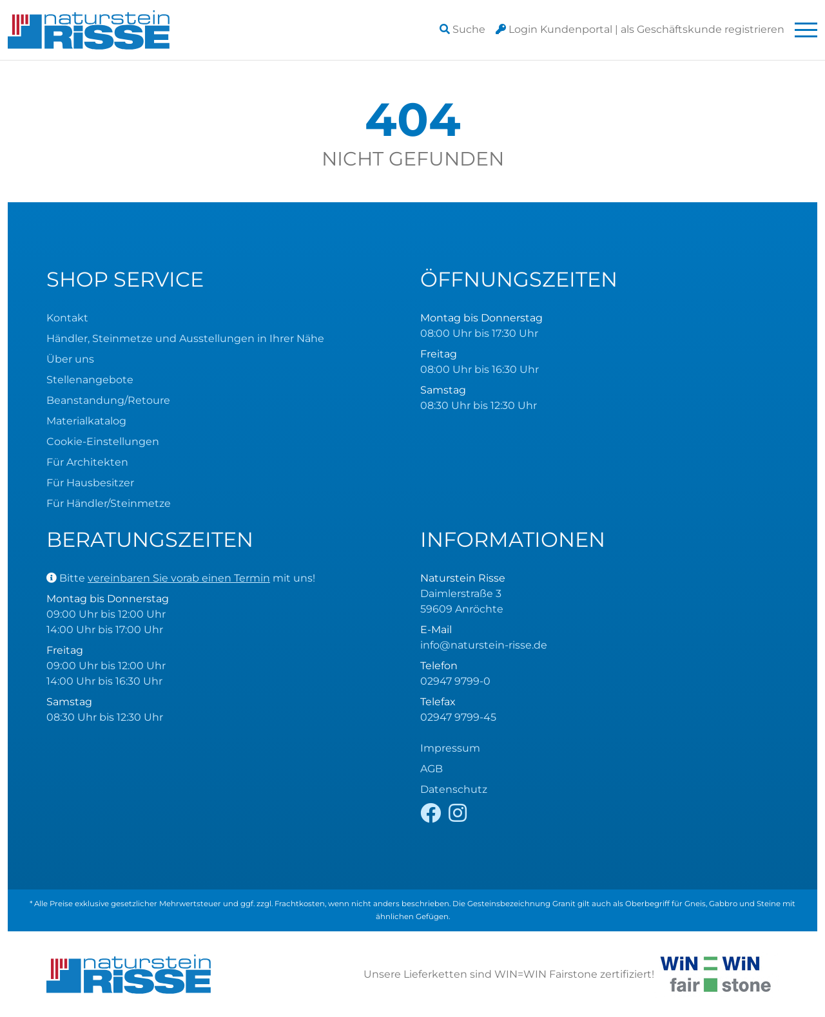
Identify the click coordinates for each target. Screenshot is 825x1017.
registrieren (702, 29)
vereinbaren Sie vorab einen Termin (179, 578)
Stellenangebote (89, 380)
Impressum (450, 748)
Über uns (70, 359)
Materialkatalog (86, 421)
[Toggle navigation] (806, 29)
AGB (431, 769)
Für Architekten (87, 462)
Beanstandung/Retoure (108, 400)
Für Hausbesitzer (90, 483)
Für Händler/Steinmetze (108, 503)
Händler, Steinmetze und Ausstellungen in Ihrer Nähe (185, 338)
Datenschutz (453, 789)
